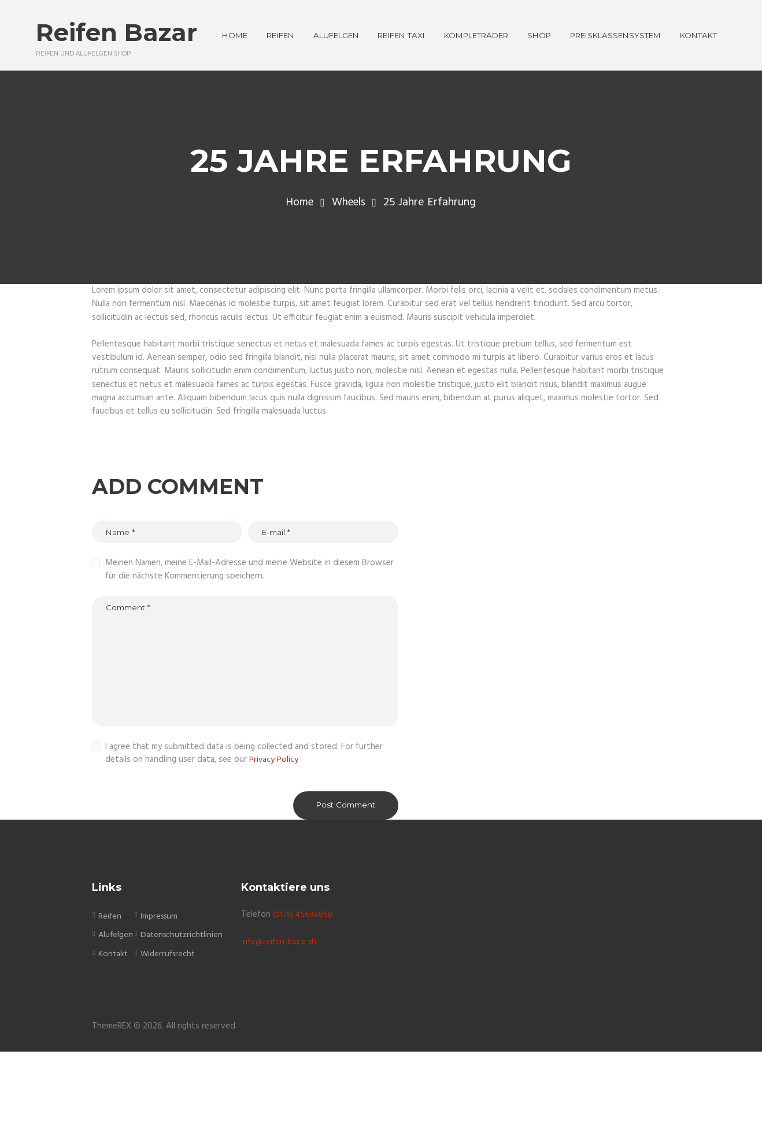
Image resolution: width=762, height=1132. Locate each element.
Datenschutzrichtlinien (183, 1015)
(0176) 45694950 (304, 995)
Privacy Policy (274, 838)
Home (298, 274)
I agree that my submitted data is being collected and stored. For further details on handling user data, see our (244, 831)
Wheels (349, 274)
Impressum (161, 997)
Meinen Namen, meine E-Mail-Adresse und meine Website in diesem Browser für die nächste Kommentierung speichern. (249, 642)
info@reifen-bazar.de (281, 1021)
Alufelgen (116, 1015)
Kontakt (113, 1034)
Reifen (110, 997)
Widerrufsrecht (170, 1034)
